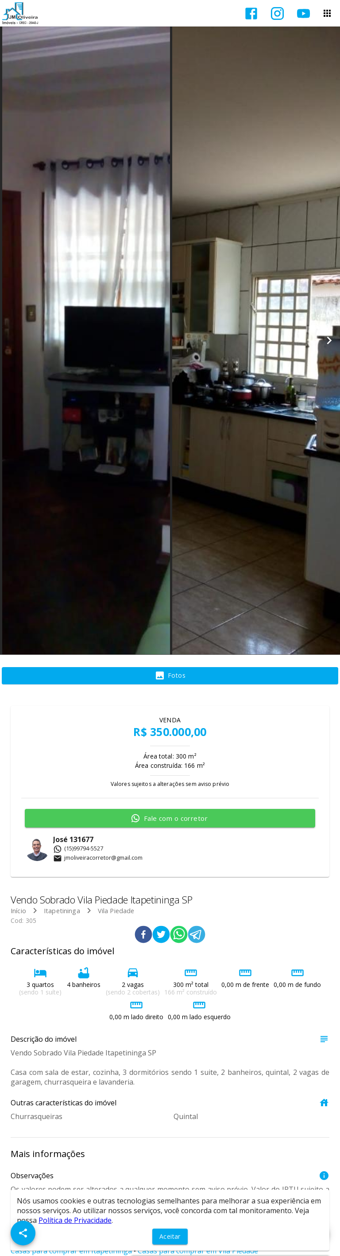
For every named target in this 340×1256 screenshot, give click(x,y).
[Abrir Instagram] (277, 13)
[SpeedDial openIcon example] (23, 1233)
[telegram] (196, 935)
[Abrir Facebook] (251, 13)
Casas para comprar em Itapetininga (71, 1251)
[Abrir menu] (327, 13)
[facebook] (143, 935)
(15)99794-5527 (78, 848)
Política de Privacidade (75, 1220)
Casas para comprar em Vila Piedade (198, 1251)
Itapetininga (62, 911)
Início (18, 911)
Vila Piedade (116, 911)
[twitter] (161, 935)
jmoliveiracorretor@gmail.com (98, 857)
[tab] (170, 676)
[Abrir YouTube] (303, 13)
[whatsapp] (179, 935)
